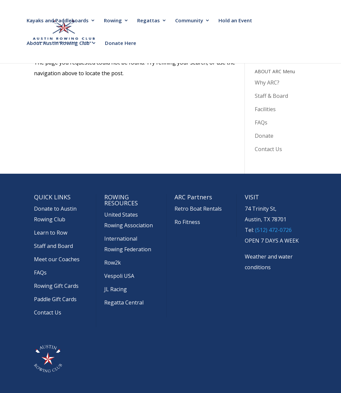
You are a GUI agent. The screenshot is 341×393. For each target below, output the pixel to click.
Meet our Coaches (57, 259)
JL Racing (115, 289)
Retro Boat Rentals (198, 208)
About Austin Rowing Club (58, 43)
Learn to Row (50, 232)
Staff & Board (271, 95)
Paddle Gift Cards (55, 299)
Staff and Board (53, 246)
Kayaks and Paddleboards (58, 21)
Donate (264, 135)
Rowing (113, 21)
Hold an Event (235, 21)
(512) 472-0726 (273, 230)
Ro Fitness (187, 222)
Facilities (265, 109)
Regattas (148, 21)
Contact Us (268, 149)
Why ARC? (267, 82)
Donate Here (120, 43)
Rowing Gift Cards (56, 286)
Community (189, 21)
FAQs (261, 122)
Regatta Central (124, 302)
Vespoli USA (119, 276)
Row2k (112, 262)
